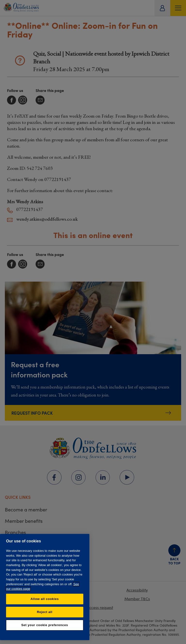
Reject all (44, 612)
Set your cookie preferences (44, 625)
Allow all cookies (45, 599)
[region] (44, 587)
